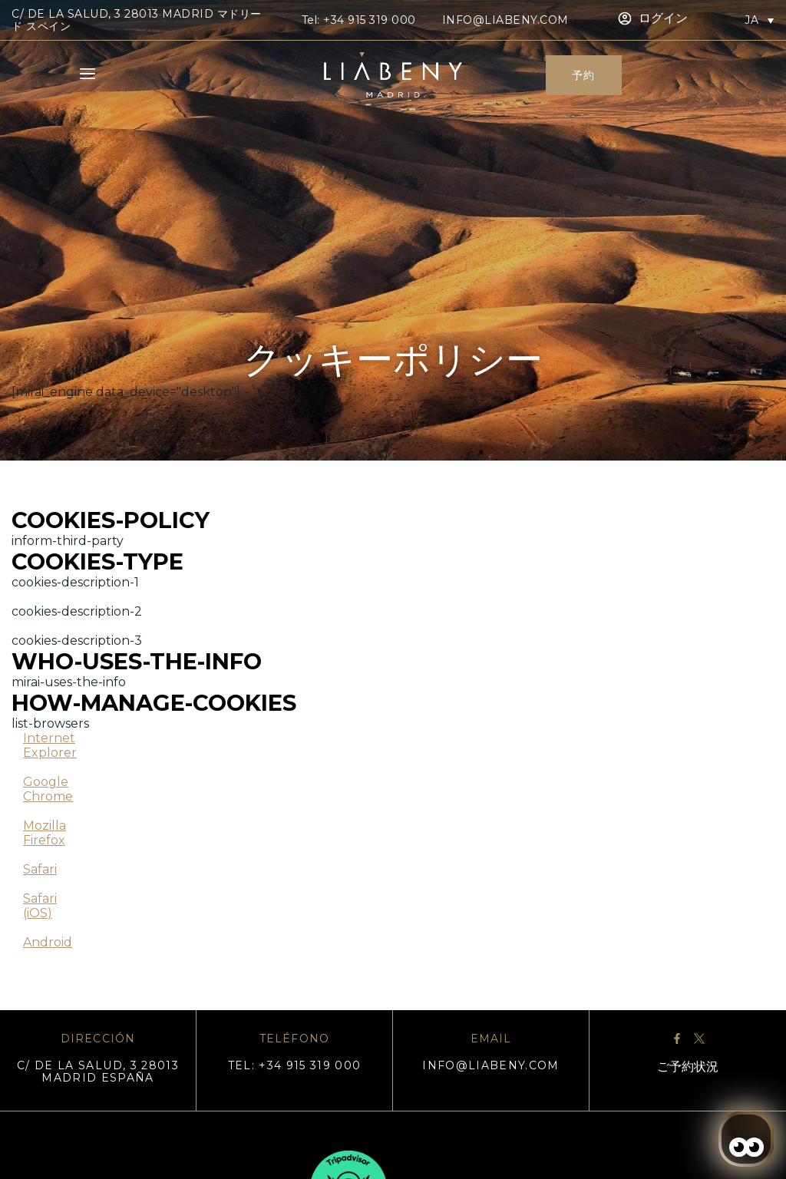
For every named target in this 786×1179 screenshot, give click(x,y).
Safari (40, 869)
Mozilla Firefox (44, 832)
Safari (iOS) (40, 905)
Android (47, 942)
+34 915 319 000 (369, 20)
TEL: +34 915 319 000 (295, 1065)
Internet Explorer (50, 745)
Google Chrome (48, 789)
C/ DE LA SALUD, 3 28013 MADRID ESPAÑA (98, 1071)
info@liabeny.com (505, 20)
